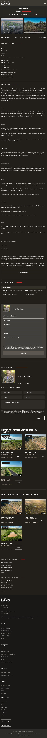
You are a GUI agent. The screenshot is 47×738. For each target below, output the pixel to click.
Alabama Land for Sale (6, 562)
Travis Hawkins (12, 72)
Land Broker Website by (23, 736)
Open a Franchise (6, 662)
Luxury (3, 693)
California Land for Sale (6, 569)
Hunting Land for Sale (6, 587)
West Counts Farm (7, 452)
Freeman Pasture (7, 544)
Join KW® (4, 702)
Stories (3, 712)
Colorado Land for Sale (6, 570)
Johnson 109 (5, 479)
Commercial (5, 688)
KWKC (3, 710)
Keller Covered (6, 672)
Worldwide (4, 657)
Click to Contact (9, 77)
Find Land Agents (6, 630)
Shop (3, 715)
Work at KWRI (5, 651)
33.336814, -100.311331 (11, 69)
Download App (5, 685)
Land (2, 691)
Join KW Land (5, 636)
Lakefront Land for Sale (6, 589)
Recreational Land (20, 58)
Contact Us (4, 638)
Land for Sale (5, 628)
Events (3, 704)
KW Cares (4, 707)
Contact (4, 659)
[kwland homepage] (5, 599)
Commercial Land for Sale (7, 580)
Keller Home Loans (7, 675)
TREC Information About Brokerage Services (8, 611)
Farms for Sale (4, 582)
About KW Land (6, 633)
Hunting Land (7, 58)
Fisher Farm (29, 517)
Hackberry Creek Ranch (31, 452)
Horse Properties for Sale (7, 585)
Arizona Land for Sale (6, 565)
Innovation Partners (8, 654)
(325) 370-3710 (8, 74)
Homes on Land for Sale (6, 584)
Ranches (13, 58)
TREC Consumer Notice (5, 613)
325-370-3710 (4, 249)
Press (3, 649)
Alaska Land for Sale (6, 564)
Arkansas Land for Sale (6, 567)
